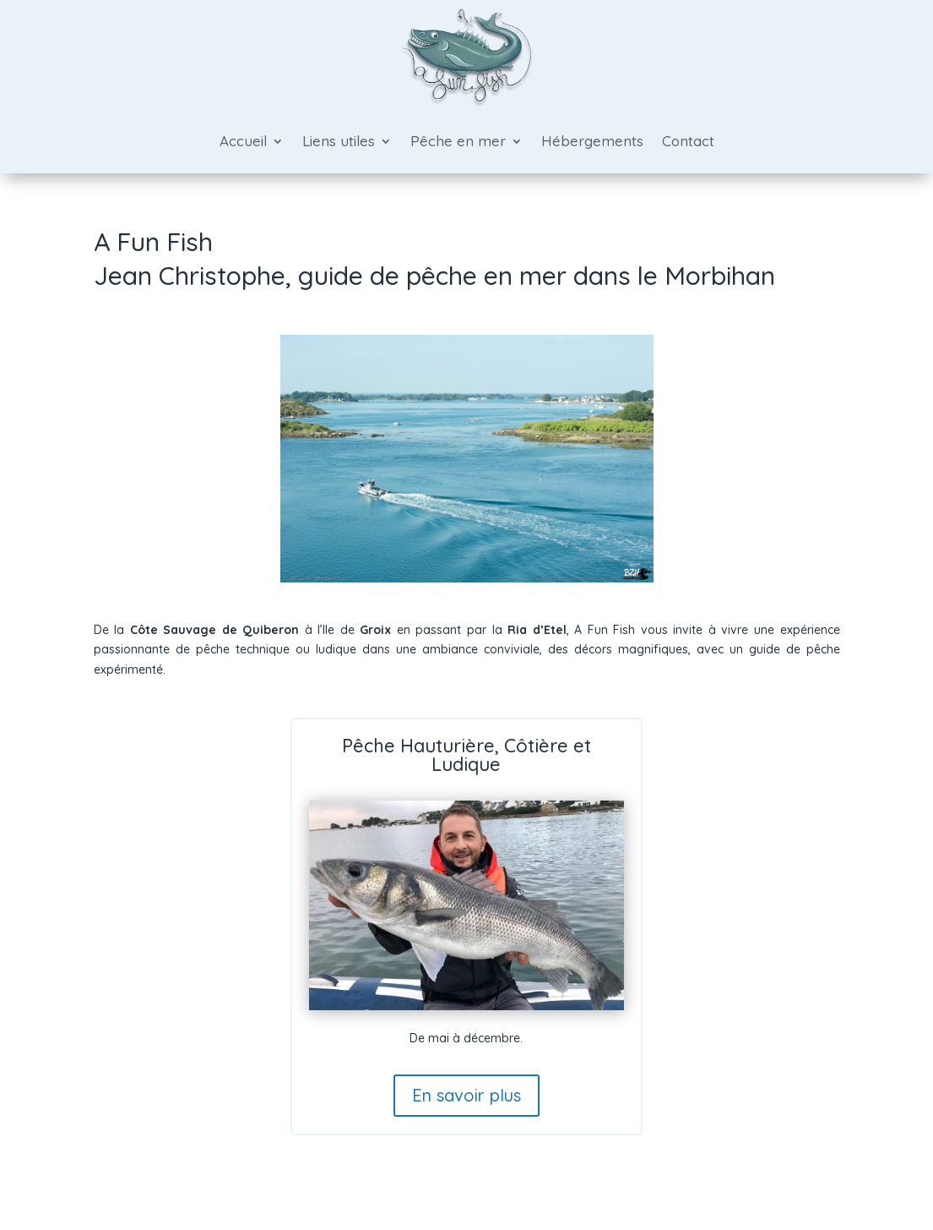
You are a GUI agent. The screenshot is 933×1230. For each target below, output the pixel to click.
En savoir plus (466, 1095)
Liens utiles (338, 141)
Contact (688, 141)
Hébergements (592, 141)
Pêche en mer (458, 141)
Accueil (243, 141)
